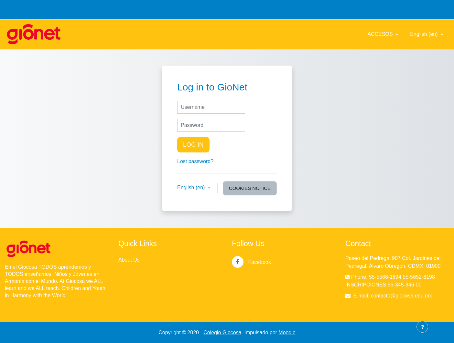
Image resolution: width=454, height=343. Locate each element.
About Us (129, 260)
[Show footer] (422, 327)
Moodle (286, 332)
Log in (193, 144)
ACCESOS (380, 34)
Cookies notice (250, 188)
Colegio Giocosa (222, 332)
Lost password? (195, 161)
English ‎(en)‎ (424, 34)
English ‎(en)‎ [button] (191, 187)
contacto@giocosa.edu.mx (401, 295)
